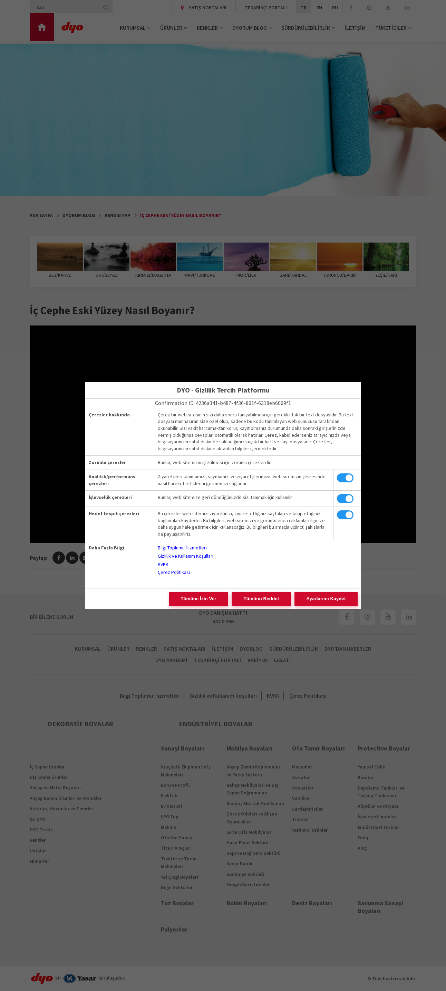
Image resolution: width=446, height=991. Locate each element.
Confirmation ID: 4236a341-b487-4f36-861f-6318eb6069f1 (223, 402)
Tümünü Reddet (282, 599)
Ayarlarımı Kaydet (332, 599)
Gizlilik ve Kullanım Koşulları (185, 556)
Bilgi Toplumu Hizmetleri (182, 548)
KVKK (163, 564)
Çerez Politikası (174, 572)
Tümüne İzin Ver (233, 599)
